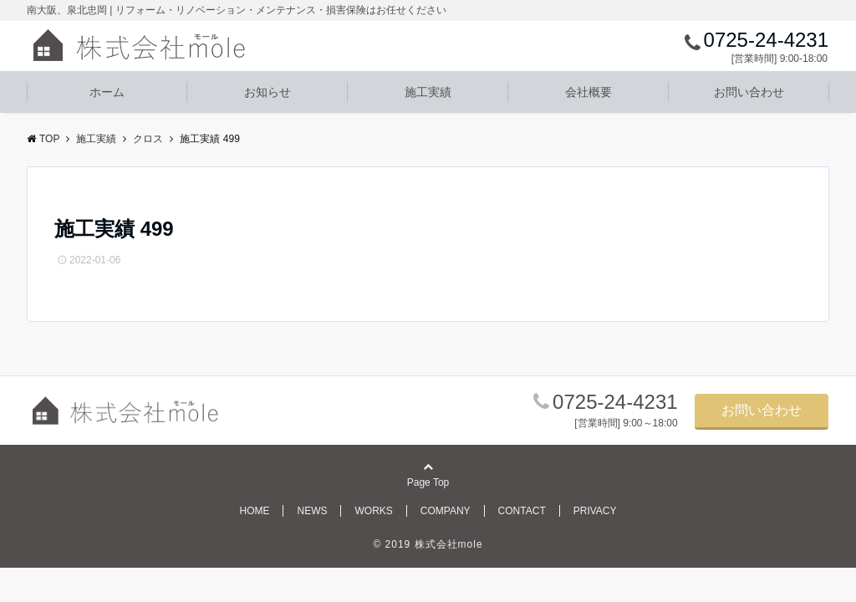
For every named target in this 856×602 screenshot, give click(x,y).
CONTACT (522, 511)
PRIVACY (595, 511)
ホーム (107, 92)
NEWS (312, 511)
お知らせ (267, 92)
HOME (254, 511)
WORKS (373, 511)
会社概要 (588, 92)
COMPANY (445, 511)
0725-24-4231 (615, 401)
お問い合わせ (749, 92)
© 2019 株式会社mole (427, 544)
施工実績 (428, 92)
